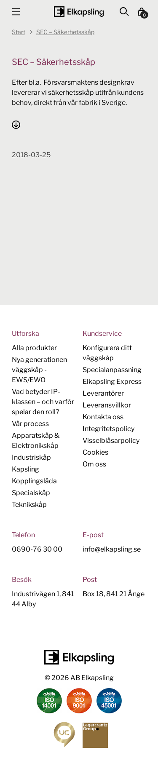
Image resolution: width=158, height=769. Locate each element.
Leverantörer (103, 393)
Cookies (95, 452)
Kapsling (25, 469)
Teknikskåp (29, 505)
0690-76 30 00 (37, 549)
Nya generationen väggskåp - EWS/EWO (39, 370)
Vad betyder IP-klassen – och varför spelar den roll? (43, 402)
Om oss (94, 464)
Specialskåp (31, 493)
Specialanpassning (112, 370)
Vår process (30, 424)
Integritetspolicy (108, 429)
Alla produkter (34, 348)
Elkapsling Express (112, 382)
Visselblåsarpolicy (111, 441)
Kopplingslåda (34, 481)
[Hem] (79, 11)
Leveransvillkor (107, 405)
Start (18, 31)
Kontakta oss (103, 417)
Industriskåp (31, 457)
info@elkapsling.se (112, 549)
